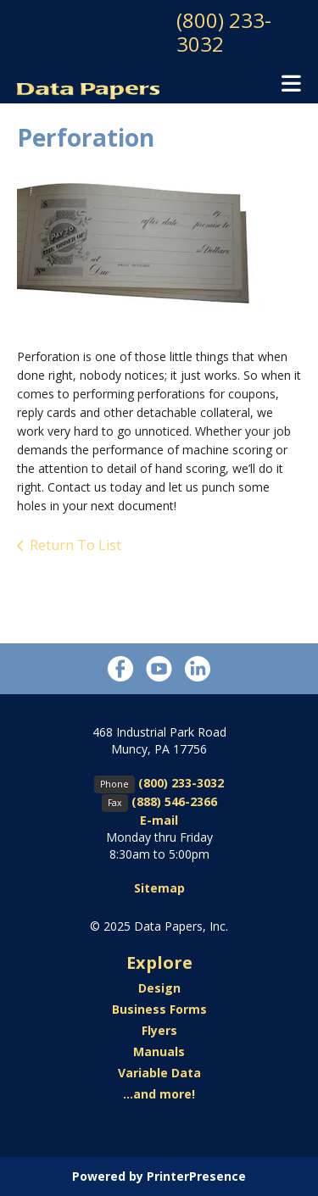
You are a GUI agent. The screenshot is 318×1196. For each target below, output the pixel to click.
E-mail (159, 820)
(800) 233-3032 (223, 32)
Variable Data (159, 1073)
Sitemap (159, 888)
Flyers (159, 1030)
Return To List (75, 545)
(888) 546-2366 (174, 801)
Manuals (159, 1051)
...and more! (159, 1094)
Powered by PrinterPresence (159, 1176)
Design (159, 988)
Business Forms (159, 1009)
